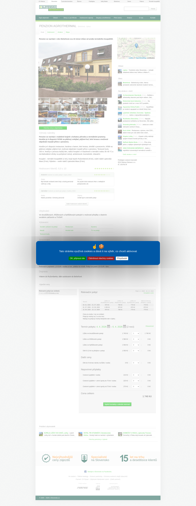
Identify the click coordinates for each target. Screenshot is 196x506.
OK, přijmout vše (77, 258)
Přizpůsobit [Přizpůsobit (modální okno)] (122, 258)
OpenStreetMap (141, 58)
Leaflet (130, 58)
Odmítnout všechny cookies (101, 258)
